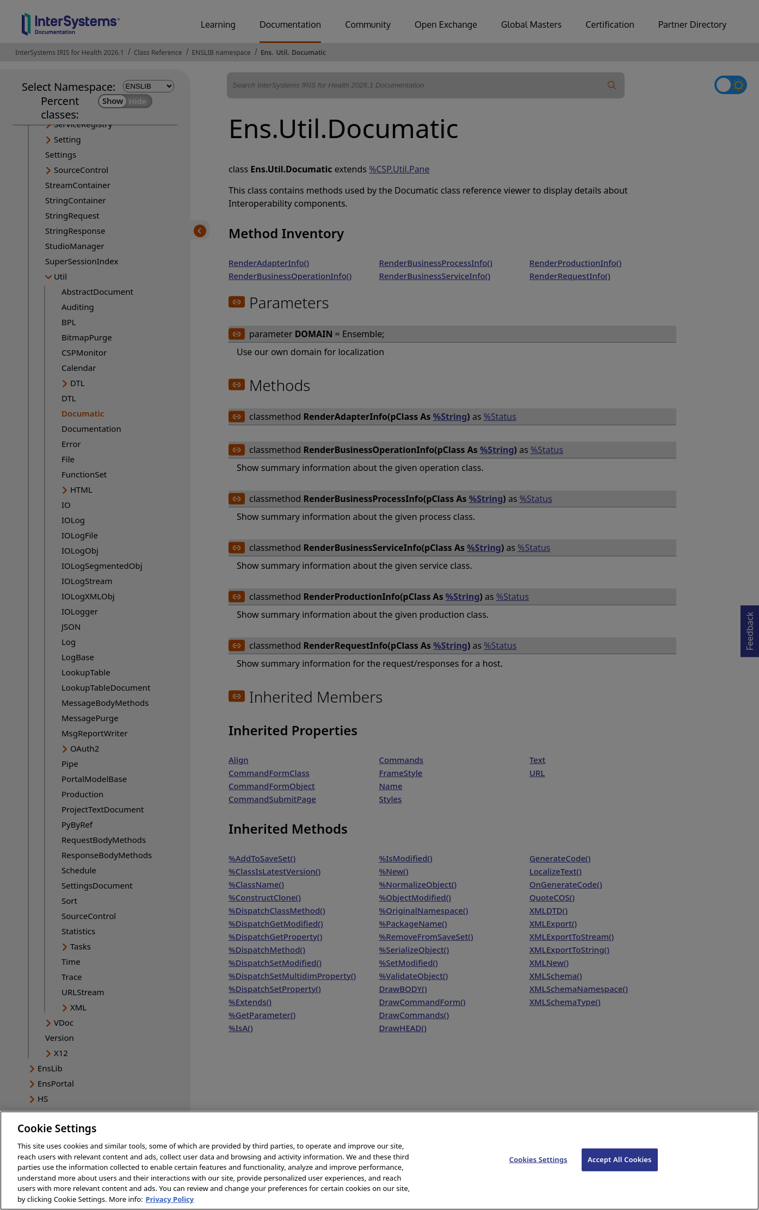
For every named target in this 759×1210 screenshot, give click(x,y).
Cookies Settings (538, 1172)
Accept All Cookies (620, 1172)
